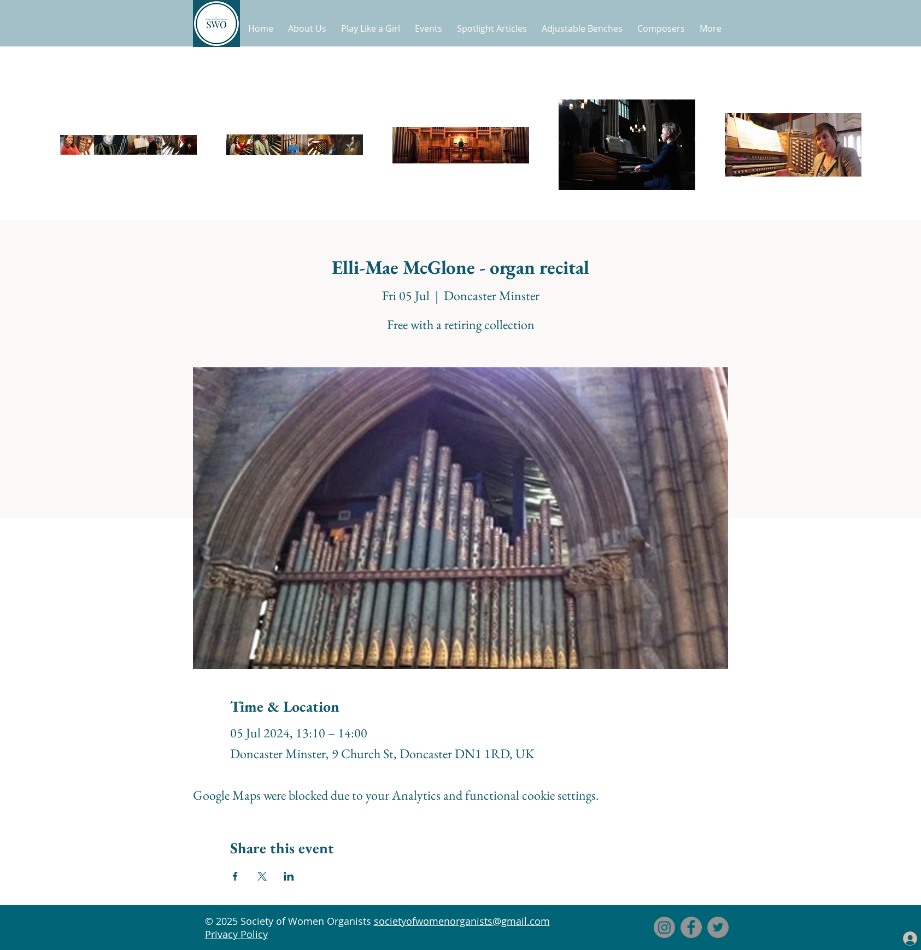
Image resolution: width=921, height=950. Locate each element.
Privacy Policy (236, 934)
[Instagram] (664, 927)
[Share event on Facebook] (235, 876)
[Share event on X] (262, 876)
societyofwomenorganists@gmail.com (462, 921)
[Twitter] (718, 927)
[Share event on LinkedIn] (289, 876)
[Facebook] (691, 927)
